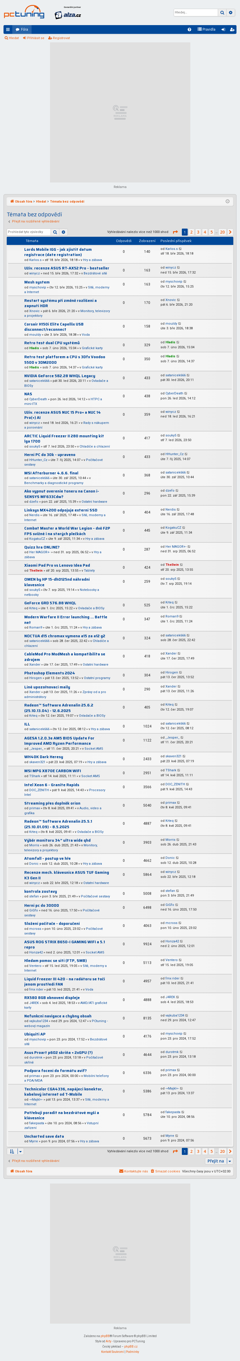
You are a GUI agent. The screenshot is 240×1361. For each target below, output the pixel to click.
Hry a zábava (92, 260)
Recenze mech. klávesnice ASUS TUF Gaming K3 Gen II (66, 875)
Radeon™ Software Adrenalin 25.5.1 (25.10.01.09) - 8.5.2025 (58, 824)
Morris (34, 845)
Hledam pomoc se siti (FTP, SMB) (55, 961)
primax (34, 808)
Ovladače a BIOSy (91, 608)
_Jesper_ (36, 749)
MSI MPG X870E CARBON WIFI (52, 771)
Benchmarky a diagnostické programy (53, 483)
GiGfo (33, 910)
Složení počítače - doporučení (52, 923)
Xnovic (34, 311)
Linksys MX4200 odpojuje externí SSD (60, 510)
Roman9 (35, 627)
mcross (35, 929)
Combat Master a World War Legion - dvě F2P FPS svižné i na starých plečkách (67, 531)
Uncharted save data (44, 1136)
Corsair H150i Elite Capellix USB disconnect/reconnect (54, 327)
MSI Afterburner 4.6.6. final (51, 473)
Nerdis (34, 515)
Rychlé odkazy (9, 30)
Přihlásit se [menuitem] (224, 30)
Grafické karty (92, 348)
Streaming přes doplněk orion (52, 803)
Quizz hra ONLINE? (42, 547)
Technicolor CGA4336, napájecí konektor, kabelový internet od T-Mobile (63, 1092)
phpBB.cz (131, 1346)
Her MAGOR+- (39, 552)
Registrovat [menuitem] (233, 30)
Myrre (33, 1141)
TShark (34, 776)
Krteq (33, 608)
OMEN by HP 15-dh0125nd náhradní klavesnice (57, 582)
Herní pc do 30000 (41, 905)
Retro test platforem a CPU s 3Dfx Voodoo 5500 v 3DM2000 (64, 360)
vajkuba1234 (38, 1021)
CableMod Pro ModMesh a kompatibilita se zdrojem (64, 657)
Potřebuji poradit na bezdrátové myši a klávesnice (61, 1115)
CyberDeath (38, 399)
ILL (27, 724)
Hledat (14, 38)
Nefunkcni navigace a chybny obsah (57, 1016)
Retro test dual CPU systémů (52, 343)
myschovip (37, 287)
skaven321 (37, 762)
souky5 (34, 446)
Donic (34, 864)
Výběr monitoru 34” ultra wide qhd (57, 840)
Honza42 (36, 952)
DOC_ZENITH (39, 790)
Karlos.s (35, 260)
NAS (28, 394)
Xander (34, 664)
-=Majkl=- (36, 1099)
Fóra (24, 29)
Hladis (34, 348)
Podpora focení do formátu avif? (55, 1071)
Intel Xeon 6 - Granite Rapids (51, 785)
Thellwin (36, 570)
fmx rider (36, 989)
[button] (175, 232)
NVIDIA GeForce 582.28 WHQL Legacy (59, 376)
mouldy (35, 335)
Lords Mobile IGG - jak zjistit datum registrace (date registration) (58, 252)
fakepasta (36, 1123)
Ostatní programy (97, 678)
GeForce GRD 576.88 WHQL (50, 603)
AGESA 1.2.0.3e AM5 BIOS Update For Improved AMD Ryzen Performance (59, 741)
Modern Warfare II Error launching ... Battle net (65, 620)
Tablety (89, 570)
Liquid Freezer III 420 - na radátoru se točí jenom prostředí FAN (64, 982)
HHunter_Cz (38, 460)
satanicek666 (39, 381)
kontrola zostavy (40, 891)
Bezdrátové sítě (95, 273)
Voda (86, 335)
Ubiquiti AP (35, 1034)
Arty (108, 1341)
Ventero (35, 966)
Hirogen (35, 678)
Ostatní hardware (94, 502)
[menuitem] (189, 29)
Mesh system (37, 282)
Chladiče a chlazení (95, 446)
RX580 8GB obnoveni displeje (52, 998)
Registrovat (61, 38)
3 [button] (198, 232)
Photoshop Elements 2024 (49, 673)
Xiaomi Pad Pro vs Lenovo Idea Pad (57, 565)
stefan (34, 896)
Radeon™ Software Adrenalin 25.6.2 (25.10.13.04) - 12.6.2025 (58, 708)
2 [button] (191, 232)
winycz (34, 273)
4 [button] (205, 232)
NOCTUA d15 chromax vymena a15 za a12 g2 (64, 636)
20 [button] (222, 232)
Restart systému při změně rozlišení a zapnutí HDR (60, 303)
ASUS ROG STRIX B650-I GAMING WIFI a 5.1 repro (64, 945)
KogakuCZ (37, 539)
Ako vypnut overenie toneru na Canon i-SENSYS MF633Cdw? (61, 494)
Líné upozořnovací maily (47, 687)
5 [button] (211, 232)
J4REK (34, 1003)
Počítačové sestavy (95, 896)
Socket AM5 (93, 749)
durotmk (35, 1057)
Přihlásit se (35, 38)
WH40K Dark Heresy (43, 757)
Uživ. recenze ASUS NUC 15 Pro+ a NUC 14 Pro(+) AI (62, 415)
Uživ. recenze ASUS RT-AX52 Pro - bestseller (66, 268)
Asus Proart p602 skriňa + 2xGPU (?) (58, 1053)
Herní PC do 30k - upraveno (49, 455)
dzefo (33, 502)
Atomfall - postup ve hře (47, 858)
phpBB (105, 1336)
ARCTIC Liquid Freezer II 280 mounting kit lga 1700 (64, 439)
